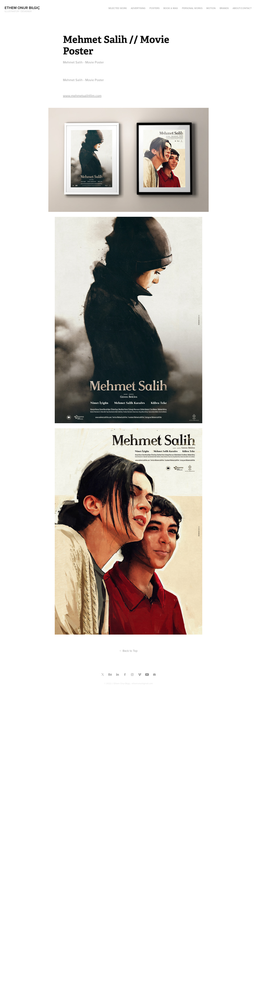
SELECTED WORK (117, 8)
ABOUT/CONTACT (242, 8)
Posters (154, 8)
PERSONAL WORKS (192, 8)
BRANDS (224, 8)
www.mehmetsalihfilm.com (82, 95)
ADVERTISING (138, 8)
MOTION (211, 8)
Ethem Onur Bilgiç (22, 7)
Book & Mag (170, 8)
